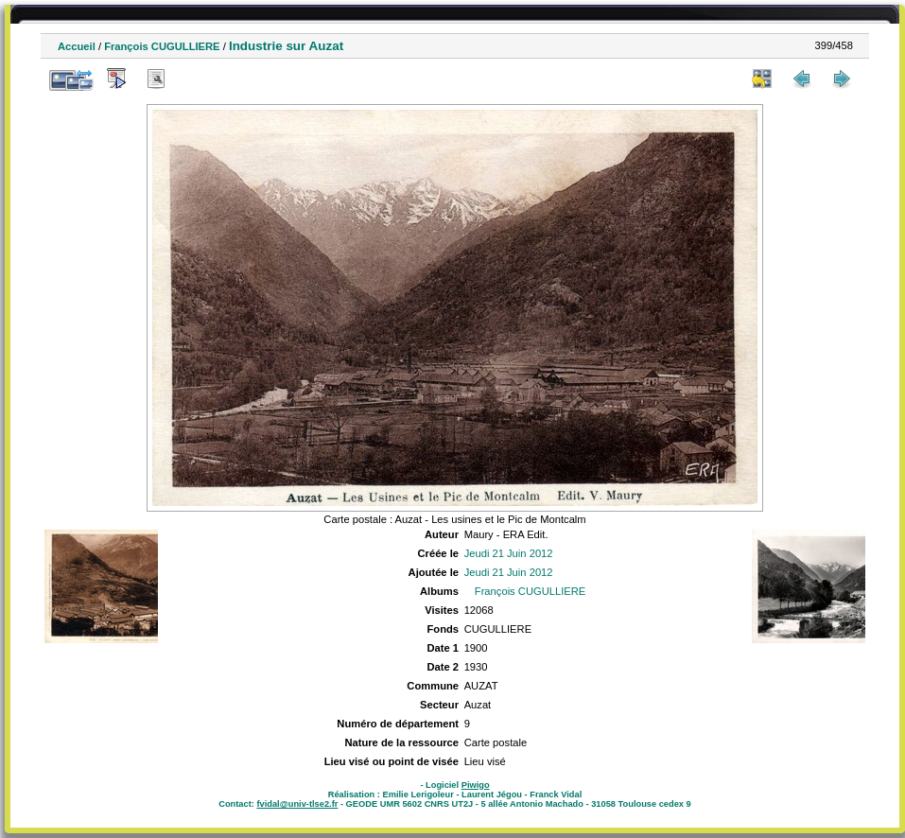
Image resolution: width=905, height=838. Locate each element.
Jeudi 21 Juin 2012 (508, 553)
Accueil (77, 46)
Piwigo (475, 785)
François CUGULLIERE (161, 46)
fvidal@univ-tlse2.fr (297, 804)
